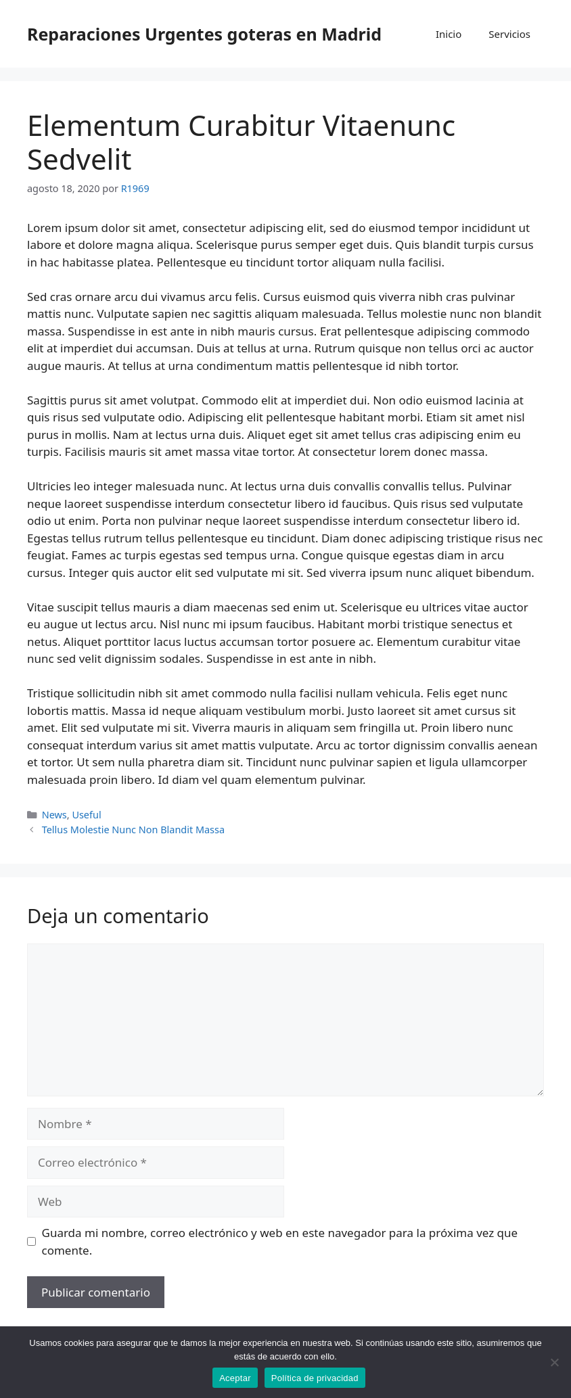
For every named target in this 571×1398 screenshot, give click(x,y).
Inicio (448, 34)
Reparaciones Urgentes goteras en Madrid (204, 33)
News (54, 814)
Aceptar (235, 1378)
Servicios (509, 34)
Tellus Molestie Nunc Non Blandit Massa (133, 829)
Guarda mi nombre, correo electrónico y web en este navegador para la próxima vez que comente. (280, 1241)
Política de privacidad (315, 1378)
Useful (86, 814)
